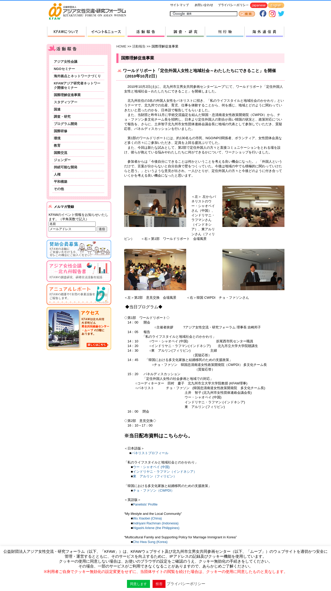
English (276, 6)
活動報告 (145, 32)
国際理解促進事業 (67, 95)
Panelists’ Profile (145, 504)
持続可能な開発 (65, 167)
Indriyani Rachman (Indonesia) (155, 523)
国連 (57, 109)
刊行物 (224, 32)
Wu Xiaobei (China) (147, 518)
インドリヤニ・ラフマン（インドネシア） (165, 472)
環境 (57, 138)
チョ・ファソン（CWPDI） (153, 490)
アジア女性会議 (65, 62)
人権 (57, 174)
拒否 (159, 584)
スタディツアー (65, 102)
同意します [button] (138, 584)
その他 (59, 189)
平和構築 (60, 182)
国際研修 (60, 131)
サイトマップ (180, 6)
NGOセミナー (64, 69)
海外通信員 (264, 32)
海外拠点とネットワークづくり (77, 76)
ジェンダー (62, 160)
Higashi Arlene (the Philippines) (156, 528)
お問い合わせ (203, 6)
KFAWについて (66, 32)
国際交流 (60, 153)
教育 (57, 145)
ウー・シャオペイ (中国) (151, 467)
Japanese (259, 6)
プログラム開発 (65, 124)
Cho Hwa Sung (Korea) (150, 542)
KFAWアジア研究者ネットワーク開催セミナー (77, 85)
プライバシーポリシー (232, 6)
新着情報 (106, 32)
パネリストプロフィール (149, 453)
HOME (121, 46)
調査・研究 (185, 32)
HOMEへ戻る (89, 12)
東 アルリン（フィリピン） (155, 476)
